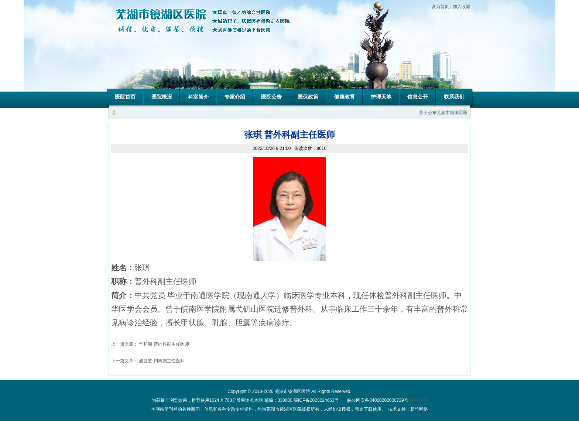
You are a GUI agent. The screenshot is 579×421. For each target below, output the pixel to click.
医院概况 (161, 97)
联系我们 (454, 97)
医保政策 (308, 97)
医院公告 (271, 97)
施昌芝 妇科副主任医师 (161, 360)
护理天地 (381, 97)
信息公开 (417, 97)
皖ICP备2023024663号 (316, 400)
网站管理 (418, 400)
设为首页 (440, 6)
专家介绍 (235, 97)
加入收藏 (461, 6)
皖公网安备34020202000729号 (377, 400)
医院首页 (125, 97)
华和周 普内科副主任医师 (164, 344)
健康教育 (344, 97)
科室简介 (198, 97)
